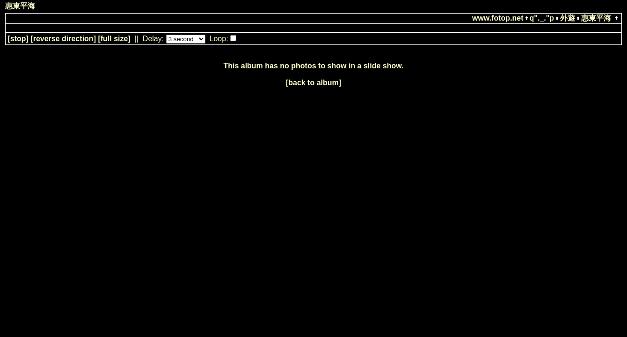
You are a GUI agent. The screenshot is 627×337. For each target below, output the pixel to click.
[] (17, 39)
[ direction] (63, 39)
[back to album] (313, 83)
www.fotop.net (498, 18)
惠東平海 (596, 18)
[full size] (114, 39)
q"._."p (542, 18)
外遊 (567, 18)
